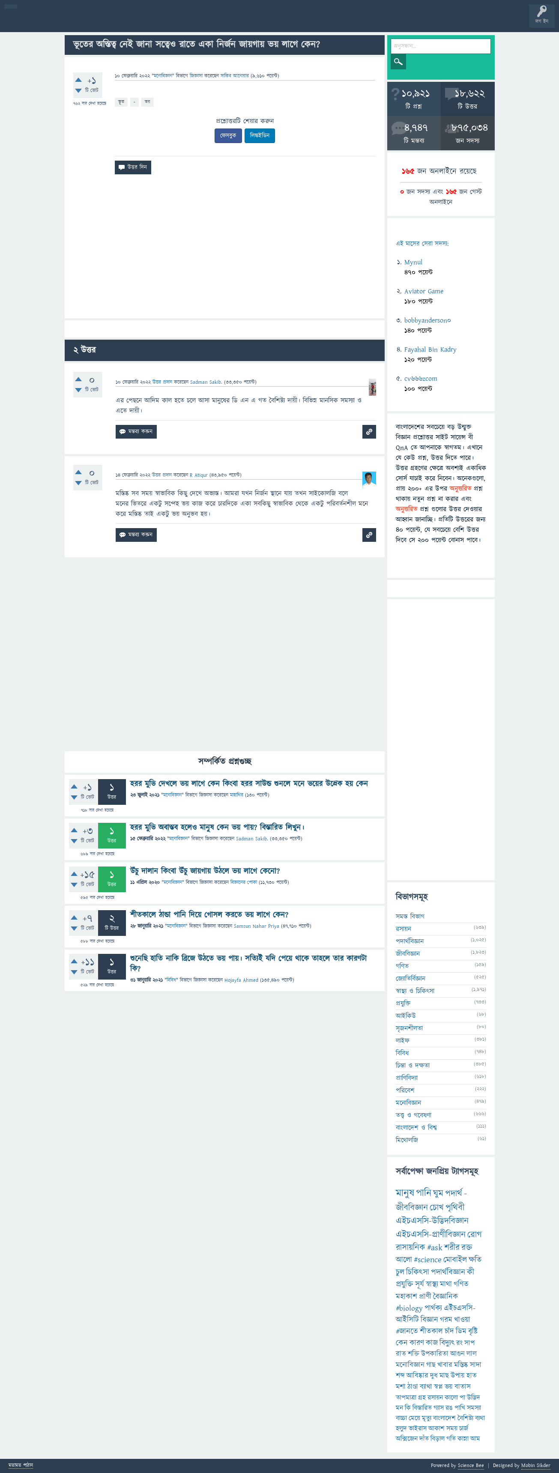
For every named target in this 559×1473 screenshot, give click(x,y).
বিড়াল (437, 1438)
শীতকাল (431, 1331)
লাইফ (403, 1041)
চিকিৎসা (417, 1272)
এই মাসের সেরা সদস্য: (422, 243)
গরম (446, 1320)
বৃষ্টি (473, 1331)
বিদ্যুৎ (446, 1343)
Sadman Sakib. (252, 839)
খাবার (444, 1365)
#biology (409, 1308)
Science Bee (471, 1465)
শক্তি (413, 1354)
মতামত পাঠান (21, 1466)
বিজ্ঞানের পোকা (243, 882)
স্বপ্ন (438, 1387)
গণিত (402, 966)
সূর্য (419, 1284)
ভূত (121, 102)
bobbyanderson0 (427, 320)
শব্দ (400, 1376)
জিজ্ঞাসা (197, 76)
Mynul (413, 262)
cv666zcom (420, 378)
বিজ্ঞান (429, 1320)
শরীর (452, 1248)
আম (475, 1438)
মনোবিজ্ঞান (163, 76)
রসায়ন (403, 929)
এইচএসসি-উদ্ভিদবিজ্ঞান (432, 1221)
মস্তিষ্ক (461, 1365)
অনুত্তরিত (112, 22)
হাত (471, 1376)
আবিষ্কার (417, 1376)
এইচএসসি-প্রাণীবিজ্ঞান (431, 1234)
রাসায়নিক (410, 1248)
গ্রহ (422, 1397)
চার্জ (463, 1428)
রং (459, 1343)
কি (408, 1408)
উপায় (458, 1376)
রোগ (474, 1234)
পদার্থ (453, 1193)
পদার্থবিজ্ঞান (410, 941)
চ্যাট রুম (266, 22)
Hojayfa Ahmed (241, 980)
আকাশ (436, 1428)
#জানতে (407, 1331)
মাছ (444, 1376)
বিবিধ (171, 980)
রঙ (449, 1408)
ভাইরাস (418, 1428)
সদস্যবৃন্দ (165, 22)
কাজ (432, 1343)
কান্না (463, 1438)
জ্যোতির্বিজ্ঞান (410, 978)
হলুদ (401, 1428)
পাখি (459, 1408)
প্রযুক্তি (403, 1003)
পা (462, 1397)
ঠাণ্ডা (412, 1387)
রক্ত (466, 1248)
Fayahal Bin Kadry (430, 349)
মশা (401, 1387)
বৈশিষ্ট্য (465, 1418)
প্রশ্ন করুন (192, 22)
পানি (423, 1193)
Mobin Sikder (535, 1465)
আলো (404, 1260)
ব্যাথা (426, 1387)
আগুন (457, 1354)
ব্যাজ (319, 22)
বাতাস (462, 1387)
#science (428, 1260)
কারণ (417, 1343)
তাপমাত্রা (406, 1397)
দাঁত (424, 1438)
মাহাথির (236, 795)
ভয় (147, 102)
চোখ (437, 1207)
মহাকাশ (406, 1296)
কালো (451, 1397)
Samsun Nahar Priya (256, 926)
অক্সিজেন (407, 1438)
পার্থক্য (433, 1308)
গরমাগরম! (86, 22)
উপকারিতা (434, 1354)
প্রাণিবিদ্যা (407, 1078)
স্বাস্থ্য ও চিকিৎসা (415, 991)
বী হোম (33, 22)
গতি (451, 1438)
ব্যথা (480, 1418)
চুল (400, 1272)
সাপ (469, 1343)
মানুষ (405, 1193)
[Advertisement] (225, 250)
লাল (471, 1354)
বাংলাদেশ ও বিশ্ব (416, 1127)
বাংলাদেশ (444, 1418)
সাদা (475, 1365)
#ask (434, 1248)
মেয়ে (414, 1418)
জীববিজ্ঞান (408, 954)
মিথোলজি (407, 1140)
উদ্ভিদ (473, 1397)
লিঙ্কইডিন (259, 135)
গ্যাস (438, 1408)
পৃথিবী (454, 1207)
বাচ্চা (401, 1418)
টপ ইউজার (346, 22)
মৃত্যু (426, 1418)
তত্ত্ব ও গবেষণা (413, 1115)
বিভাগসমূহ (139, 22)
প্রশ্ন (59, 22)
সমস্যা (474, 1408)
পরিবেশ (405, 1090)
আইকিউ (406, 1016)
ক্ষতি (475, 1260)
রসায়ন (435, 1397)
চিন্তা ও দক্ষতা (413, 1065)
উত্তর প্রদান (162, 382)
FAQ (219, 22)
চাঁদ (449, 1331)
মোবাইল (455, 1260)
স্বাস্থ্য (432, 1284)
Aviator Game (423, 291)
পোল (292, 22)
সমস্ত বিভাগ (410, 916)
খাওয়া (462, 1320)
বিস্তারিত (422, 1408)
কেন (402, 1343)
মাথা (446, 1284)
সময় (451, 1428)
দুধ (434, 1376)
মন (399, 1408)
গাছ (431, 1365)
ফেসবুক (228, 135)
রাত (401, 1354)
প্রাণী (425, 1296)
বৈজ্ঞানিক (445, 1296)
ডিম (461, 1331)
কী (470, 1272)
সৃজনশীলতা (409, 1028)
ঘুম (438, 1193)
